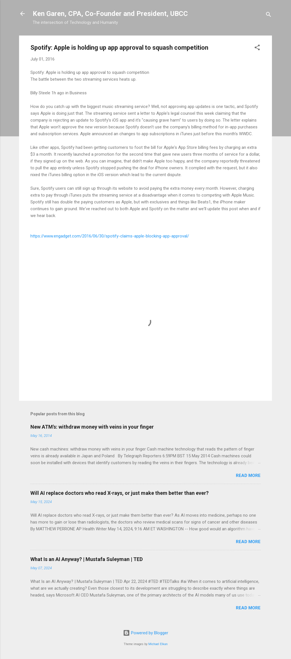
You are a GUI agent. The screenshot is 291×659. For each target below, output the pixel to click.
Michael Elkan (158, 644)
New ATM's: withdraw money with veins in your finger (92, 427)
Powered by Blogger (145, 632)
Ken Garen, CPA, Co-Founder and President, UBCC (110, 14)
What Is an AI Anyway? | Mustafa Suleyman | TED (86, 559)
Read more (248, 475)
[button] (257, 48)
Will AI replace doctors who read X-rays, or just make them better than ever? (119, 493)
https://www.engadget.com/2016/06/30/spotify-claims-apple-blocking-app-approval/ (109, 236)
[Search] (268, 15)
